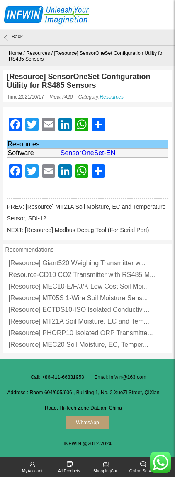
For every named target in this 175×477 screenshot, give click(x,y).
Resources (38, 53)
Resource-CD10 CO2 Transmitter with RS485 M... (81, 274)
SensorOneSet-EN (88, 152)
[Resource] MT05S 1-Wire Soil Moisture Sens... (78, 298)
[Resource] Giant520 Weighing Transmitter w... (77, 263)
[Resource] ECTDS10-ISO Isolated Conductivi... (78, 309)
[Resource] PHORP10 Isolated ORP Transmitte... (80, 332)
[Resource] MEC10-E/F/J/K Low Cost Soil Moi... (78, 286)
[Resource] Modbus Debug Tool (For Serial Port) (87, 230)
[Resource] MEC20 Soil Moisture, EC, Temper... (78, 344)
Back (13, 37)
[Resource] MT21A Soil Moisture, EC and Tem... (78, 321)
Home (15, 53)
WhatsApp (87, 422)
